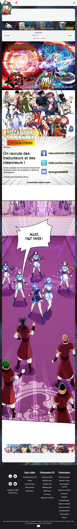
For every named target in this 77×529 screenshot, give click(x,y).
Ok (38, 526)
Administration (29, 487)
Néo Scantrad (64, 514)
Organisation (30, 491)
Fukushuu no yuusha (64, 490)
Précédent (7, 35)
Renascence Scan (47, 477)
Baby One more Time (47, 498)
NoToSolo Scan (47, 480)
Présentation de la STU (30, 477)
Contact (29, 480)
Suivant (69, 35)
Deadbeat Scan (47, 484)
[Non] (75, 524)
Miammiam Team (64, 477)
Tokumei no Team (64, 480)
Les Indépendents (64, 511)
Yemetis (64, 517)
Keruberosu (64, 493)
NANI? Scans (47, 491)
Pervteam (64, 497)
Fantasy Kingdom (64, 500)
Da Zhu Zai (38, 32)
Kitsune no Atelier (64, 507)
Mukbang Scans (47, 487)
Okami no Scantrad (64, 504)
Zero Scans (47, 494)
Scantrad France (30, 484)
